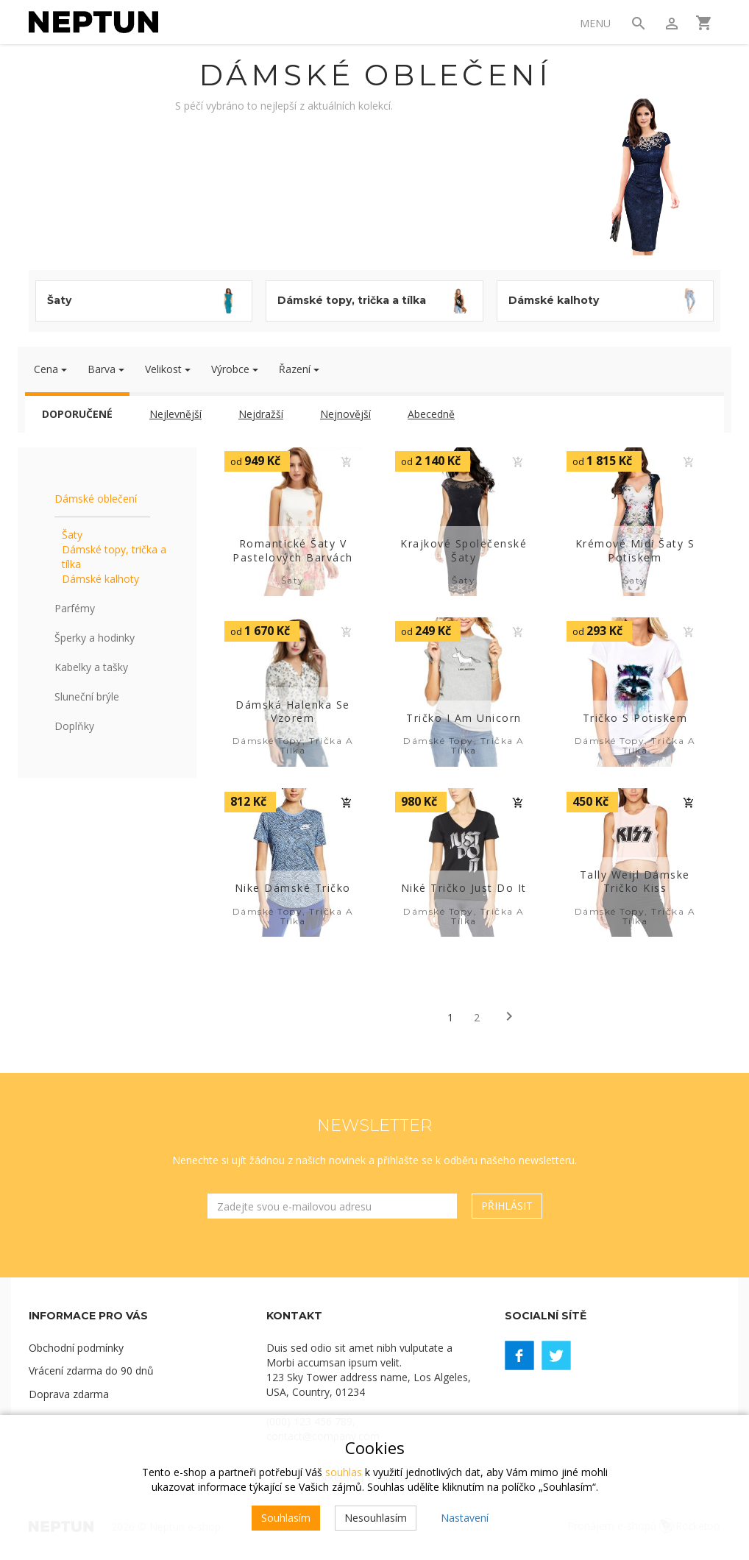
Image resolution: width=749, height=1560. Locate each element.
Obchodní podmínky (76, 1348)
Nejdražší (260, 414)
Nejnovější (345, 414)
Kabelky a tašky (91, 667)
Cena (50, 369)
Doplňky (74, 726)
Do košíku (346, 462)
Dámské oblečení (95, 499)
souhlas (343, 1472)
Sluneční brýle (86, 696)
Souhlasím (285, 1518)
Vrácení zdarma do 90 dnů (91, 1371)
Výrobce (234, 369)
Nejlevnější (175, 414)
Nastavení (465, 1518)
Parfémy (74, 608)
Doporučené (77, 414)
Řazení (299, 369)
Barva (106, 369)
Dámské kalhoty (100, 579)
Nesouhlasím (375, 1518)
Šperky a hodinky (94, 638)
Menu (594, 23)
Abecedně (431, 414)
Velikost (168, 369)
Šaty (72, 535)
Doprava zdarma (69, 1395)
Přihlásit (507, 1206)
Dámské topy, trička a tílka (114, 556)
